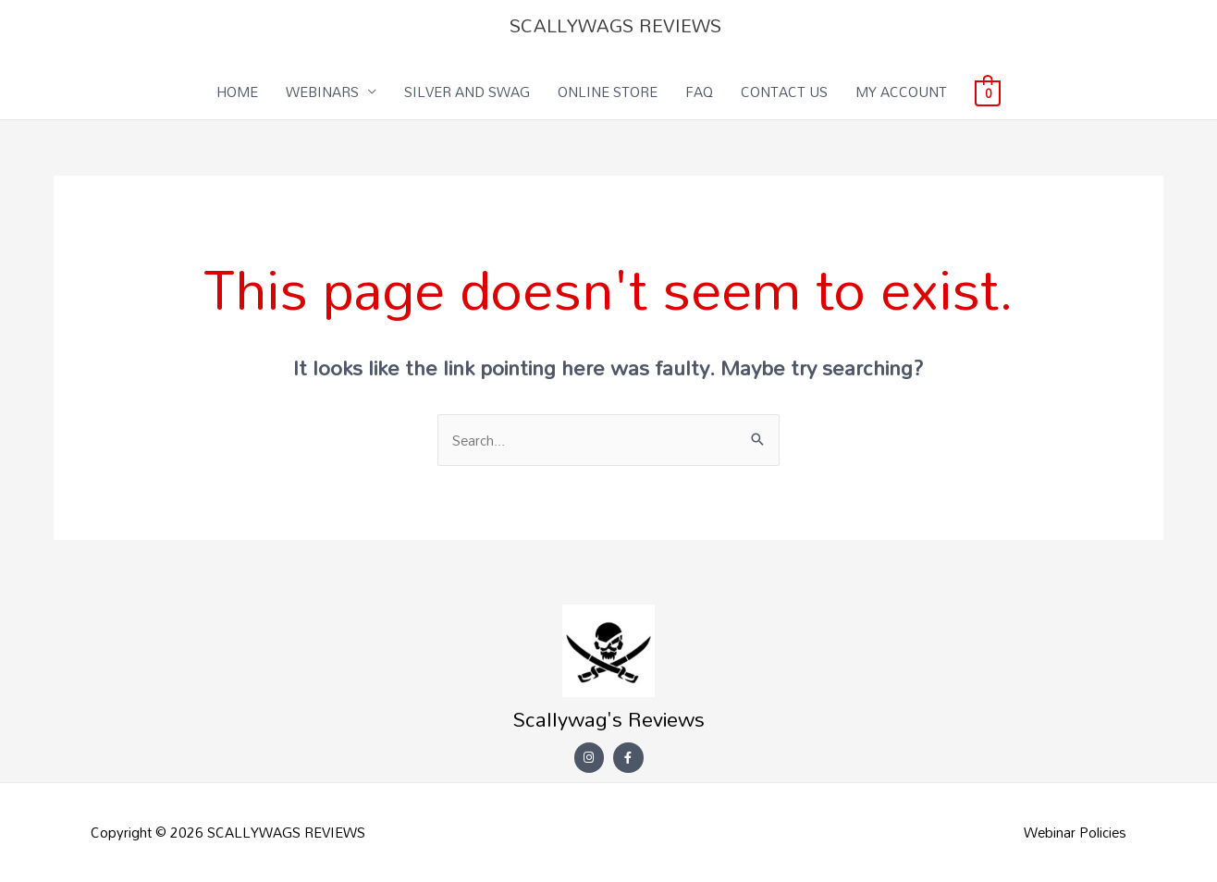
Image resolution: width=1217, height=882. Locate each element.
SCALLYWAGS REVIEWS (615, 24)
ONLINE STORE (608, 91)
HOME (237, 91)
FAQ (699, 91)
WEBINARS (322, 91)
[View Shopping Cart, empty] (987, 91)
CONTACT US (784, 91)
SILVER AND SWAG (467, 91)
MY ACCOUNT (901, 91)
